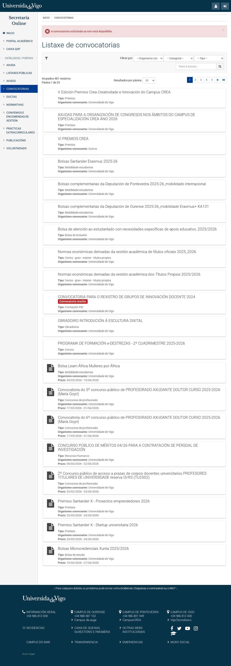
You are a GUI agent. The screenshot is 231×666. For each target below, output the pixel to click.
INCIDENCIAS (35, 628)
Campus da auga (85, 620)
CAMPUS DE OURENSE (89, 612)
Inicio (8, 33)
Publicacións (16, 140)
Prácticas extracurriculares (20, 130)
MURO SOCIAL (180, 642)
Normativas (14, 104)
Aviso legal (28, 654)
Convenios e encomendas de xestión (17, 116)
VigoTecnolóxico (181, 620)
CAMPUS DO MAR (38, 642)
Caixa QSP (13, 49)
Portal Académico (19, 41)
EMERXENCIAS (133, 642)
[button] (216, 6)
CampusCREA (132, 620)
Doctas (11, 96)
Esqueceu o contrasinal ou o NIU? (154, 588)
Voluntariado (16, 148)
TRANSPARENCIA (86, 642)
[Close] (223, 30)
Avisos (11, 80)
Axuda (10, 65)
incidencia (126, 588)
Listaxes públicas (19, 73)
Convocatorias (17, 88)
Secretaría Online (19, 20)
